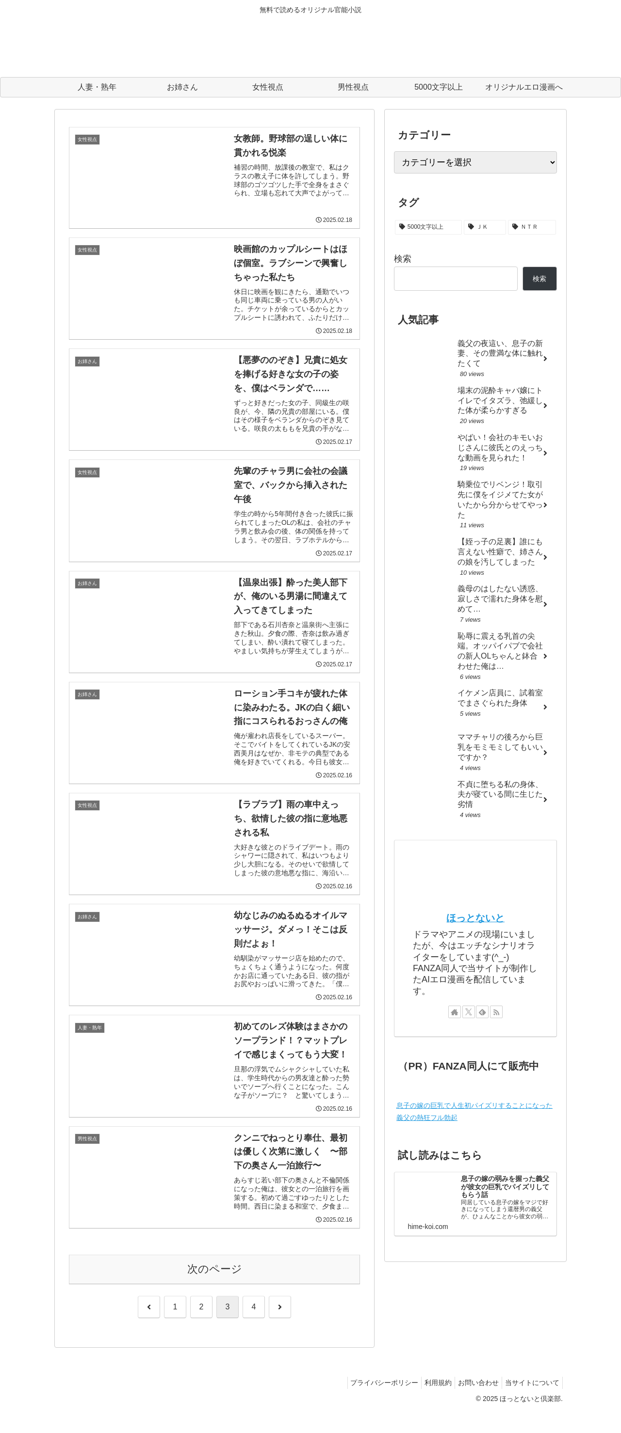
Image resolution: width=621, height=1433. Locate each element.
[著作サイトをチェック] (454, 1012)
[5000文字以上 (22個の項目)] (428, 227)
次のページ (214, 1289)
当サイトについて (530, 1402)
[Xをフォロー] (468, 1012)
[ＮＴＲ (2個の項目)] (532, 227)
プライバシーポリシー (371, 1402)
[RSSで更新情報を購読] (496, 1012)
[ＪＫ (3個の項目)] (485, 227)
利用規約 (428, 1402)
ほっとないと (475, 918)
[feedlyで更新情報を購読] (482, 1012)
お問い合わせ (472, 1402)
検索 (402, 259)
